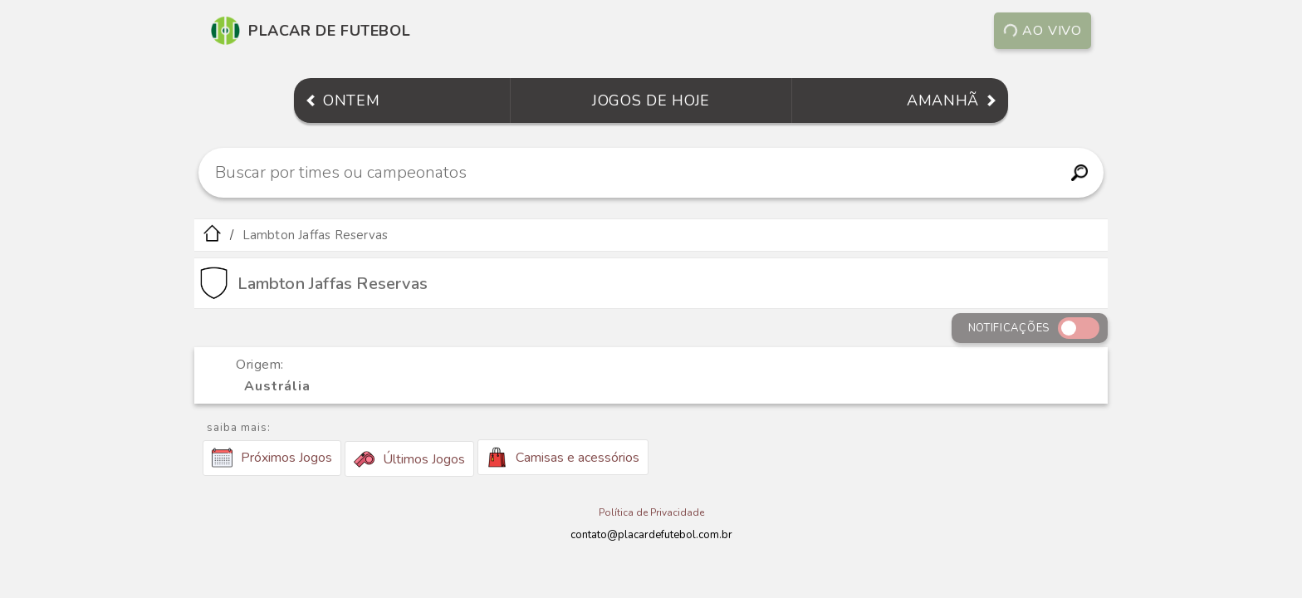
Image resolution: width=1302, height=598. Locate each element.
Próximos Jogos (272, 458)
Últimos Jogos (409, 459)
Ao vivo (1043, 31)
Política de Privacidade (651, 512)
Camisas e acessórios (563, 457)
